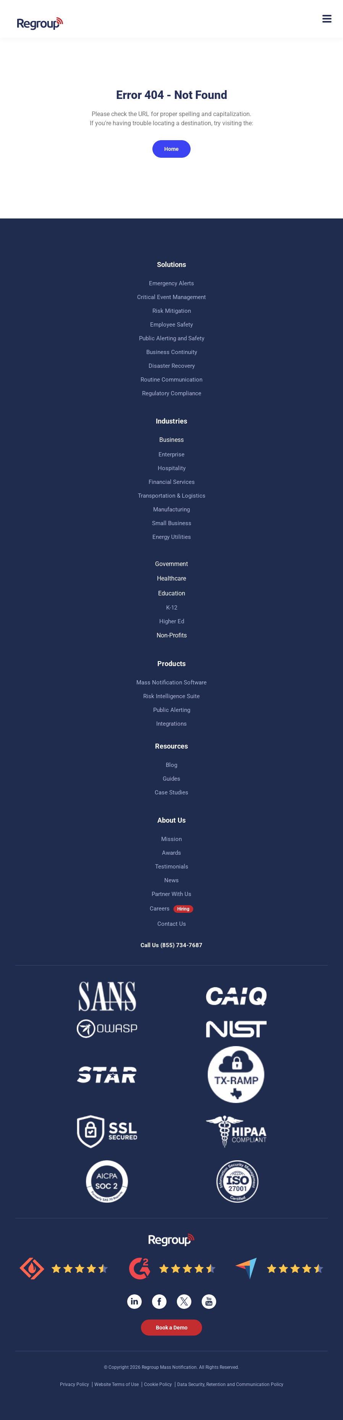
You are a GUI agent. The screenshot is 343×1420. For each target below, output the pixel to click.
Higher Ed (171, 621)
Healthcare (171, 578)
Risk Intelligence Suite (171, 696)
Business (171, 439)
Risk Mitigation (171, 310)
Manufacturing (171, 509)
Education (171, 593)
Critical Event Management (171, 297)
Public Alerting (171, 710)
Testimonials (171, 866)
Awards (171, 852)
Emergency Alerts (171, 283)
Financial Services (172, 482)
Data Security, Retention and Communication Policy (230, 1384)
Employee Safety (171, 324)
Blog (171, 765)
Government (171, 564)
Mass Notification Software (171, 682)
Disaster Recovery (172, 365)
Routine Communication (171, 379)
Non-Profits (172, 635)
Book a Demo (172, 1328)
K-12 (171, 607)
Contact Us (171, 923)
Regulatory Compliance (171, 393)
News (171, 880)
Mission (171, 839)
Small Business (171, 523)
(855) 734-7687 (181, 945)
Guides (171, 778)
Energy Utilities (171, 537)
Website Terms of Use (117, 1384)
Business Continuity (171, 352)
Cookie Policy (158, 1384)
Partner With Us (171, 894)
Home (171, 149)
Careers (160, 908)
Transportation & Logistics (171, 495)
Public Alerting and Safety (171, 338)
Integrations (171, 723)
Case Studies (171, 792)
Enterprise (171, 454)
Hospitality (172, 468)
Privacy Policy (75, 1384)
